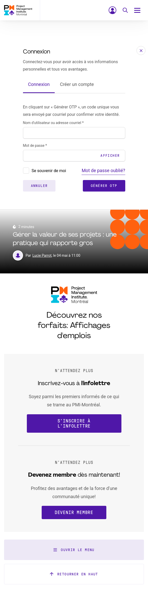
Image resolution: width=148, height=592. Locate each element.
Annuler (39, 186)
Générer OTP (104, 186)
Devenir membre (74, 512)
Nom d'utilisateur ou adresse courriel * (53, 123)
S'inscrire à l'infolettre (74, 423)
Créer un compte (77, 84)
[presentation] (26, 170)
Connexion (39, 84)
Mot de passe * (35, 145)
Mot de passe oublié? (103, 170)
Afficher (110, 156)
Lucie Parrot (42, 255)
